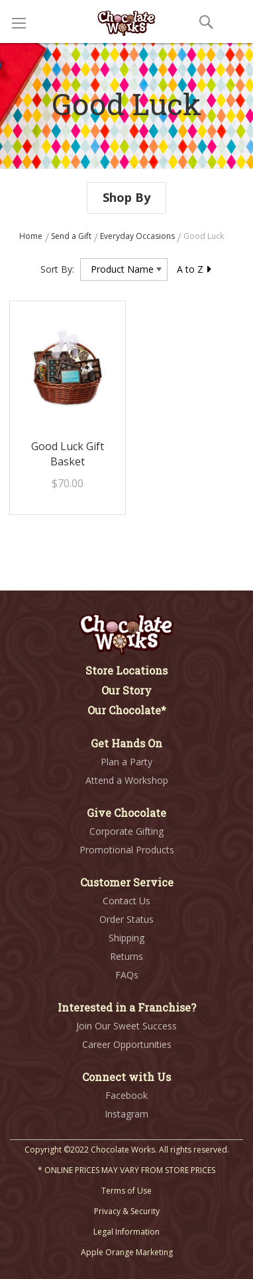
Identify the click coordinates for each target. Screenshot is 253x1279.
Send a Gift (72, 236)
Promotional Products (126, 849)
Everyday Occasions (138, 236)
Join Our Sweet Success (126, 1025)
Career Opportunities (127, 1044)
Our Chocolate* (126, 710)
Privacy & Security (127, 1211)
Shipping (126, 937)
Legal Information (126, 1231)
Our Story (126, 690)
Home (31, 236)
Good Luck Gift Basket (67, 454)
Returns (126, 956)
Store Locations (126, 670)
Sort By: (57, 269)
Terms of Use (126, 1190)
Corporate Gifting (126, 831)
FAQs (126, 975)
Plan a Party (126, 761)
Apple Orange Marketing (127, 1252)
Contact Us (126, 900)
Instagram (126, 1114)
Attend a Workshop (126, 780)
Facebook (126, 1095)
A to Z (195, 269)
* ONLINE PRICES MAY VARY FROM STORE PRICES (126, 1170)
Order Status (126, 919)
